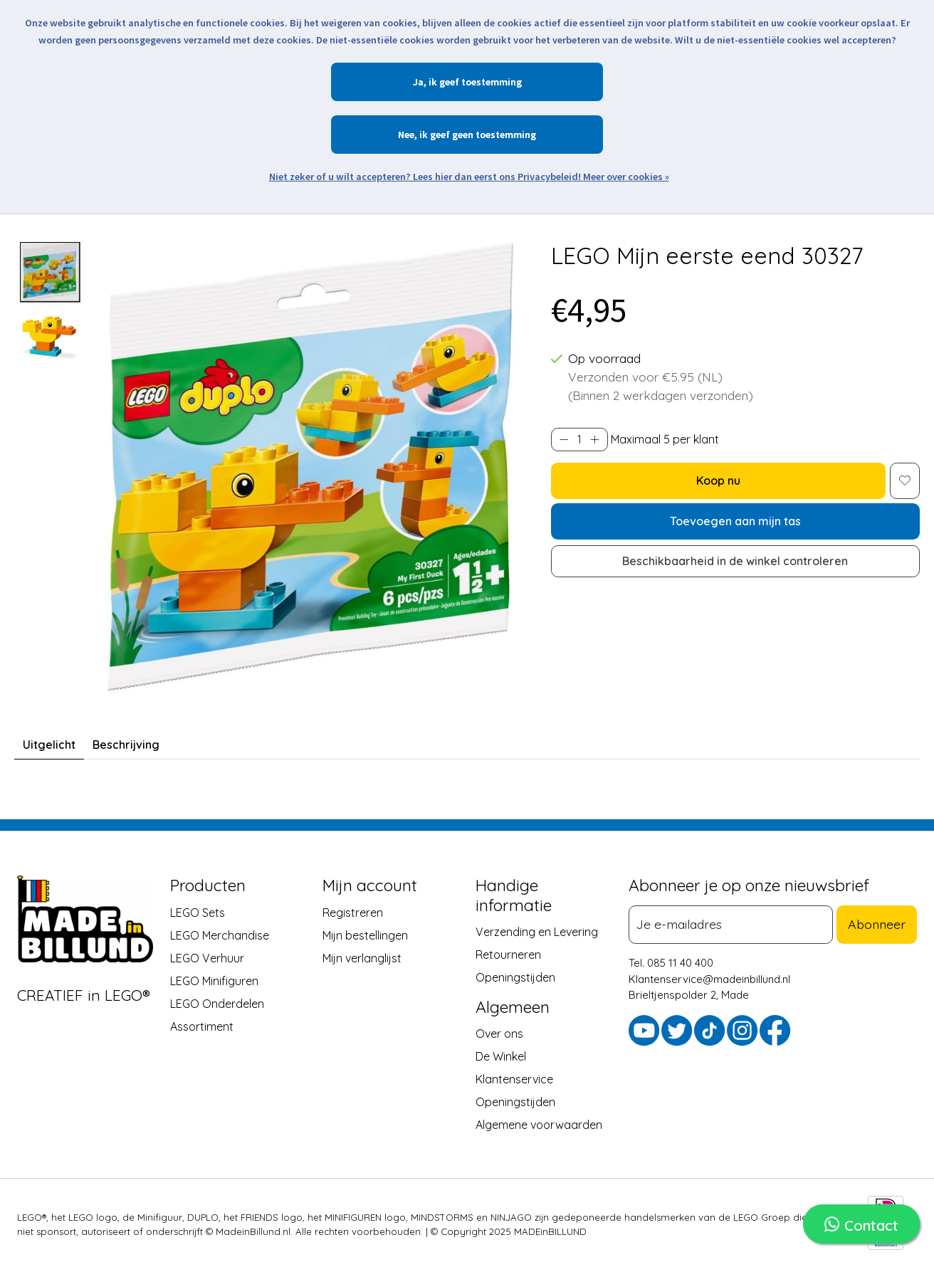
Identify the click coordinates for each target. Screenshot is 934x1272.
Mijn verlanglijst (362, 958)
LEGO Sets (197, 912)
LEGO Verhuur (207, 958)
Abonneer (880, 924)
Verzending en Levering (537, 932)
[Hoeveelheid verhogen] (594, 439)
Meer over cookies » (626, 176)
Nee (406, 134)
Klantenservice (514, 1080)
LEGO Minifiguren (214, 981)
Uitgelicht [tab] (49, 744)
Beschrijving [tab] (126, 744)
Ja (418, 81)
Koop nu (718, 480)
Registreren (352, 912)
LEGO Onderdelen (217, 1004)
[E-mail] (734, 924)
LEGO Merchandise (219, 935)
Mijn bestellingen (365, 935)
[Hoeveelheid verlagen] (564, 439)
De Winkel (501, 1057)
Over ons (499, 1034)
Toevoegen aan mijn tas (735, 521)
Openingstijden (515, 977)
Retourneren (508, 954)
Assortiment (202, 1026)
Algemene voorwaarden (539, 1125)
